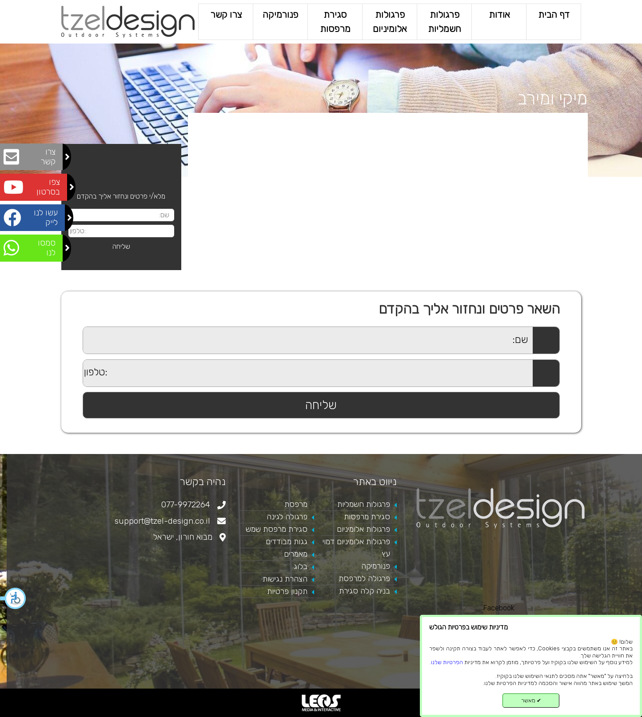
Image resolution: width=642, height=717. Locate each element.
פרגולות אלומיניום (390, 21)
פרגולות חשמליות (444, 21)
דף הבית (553, 14)
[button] (13, 598)
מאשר (531, 700)
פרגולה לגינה (287, 517)
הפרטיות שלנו (447, 662)
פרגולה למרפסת (364, 578)
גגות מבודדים (286, 541)
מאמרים (295, 554)
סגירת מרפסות (334, 21)
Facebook (498, 608)
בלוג (300, 566)
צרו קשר (225, 14)
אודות (498, 14)
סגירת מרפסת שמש (276, 529)
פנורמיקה (280, 14)
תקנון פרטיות (287, 591)
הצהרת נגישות (285, 579)
